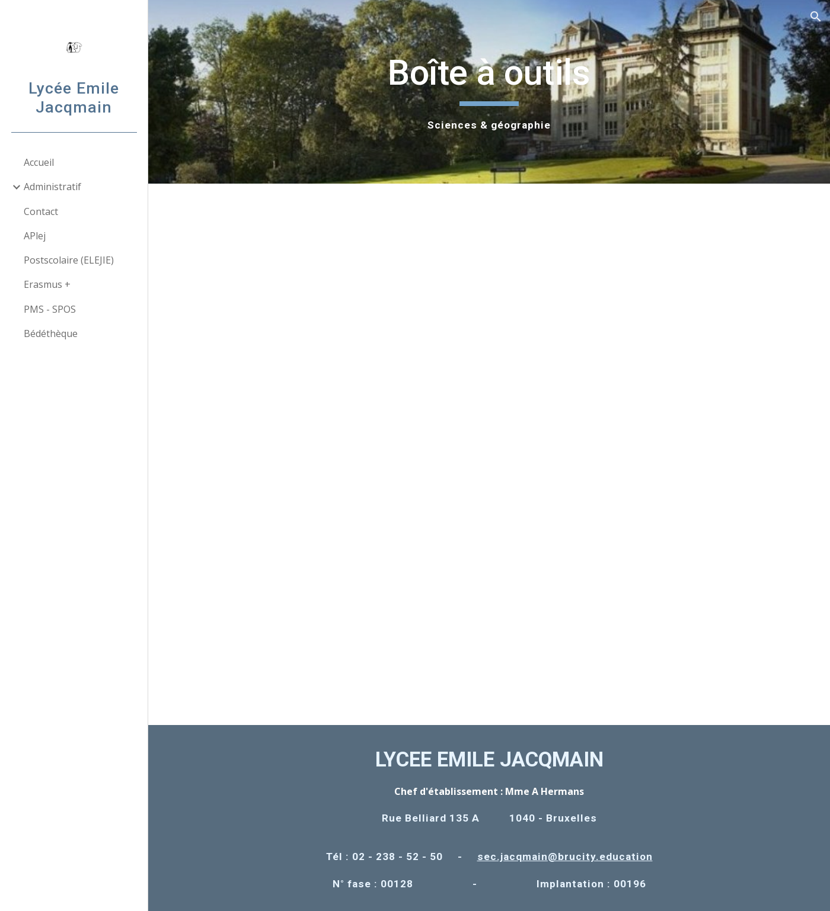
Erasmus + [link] (47, 284)
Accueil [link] (39, 162)
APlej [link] (35, 235)
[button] (816, 16)
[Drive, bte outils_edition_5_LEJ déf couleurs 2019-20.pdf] (489, 454)
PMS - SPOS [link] (50, 309)
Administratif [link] (52, 186)
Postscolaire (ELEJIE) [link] (69, 260)
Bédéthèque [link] (51, 333)
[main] (489, 92)
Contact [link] (41, 211)
